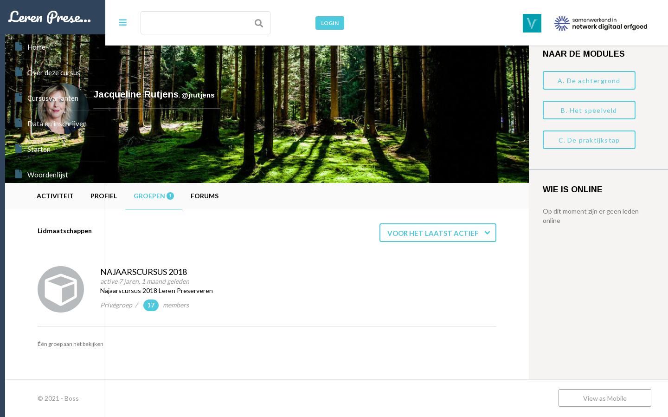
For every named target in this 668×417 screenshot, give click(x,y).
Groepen (254, 196)
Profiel (204, 196)
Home (29, 46)
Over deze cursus (47, 72)
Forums (305, 196)
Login (330, 23)
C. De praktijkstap (589, 140)
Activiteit (155, 196)
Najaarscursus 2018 (243, 272)
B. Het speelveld (589, 110)
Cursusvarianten (46, 97)
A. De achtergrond (589, 81)
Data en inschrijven (50, 123)
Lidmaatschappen (165, 231)
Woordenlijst (41, 174)
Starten (32, 148)
